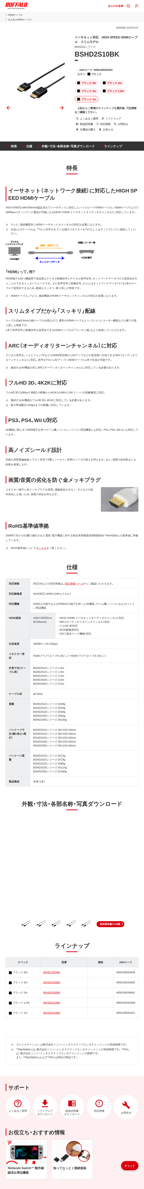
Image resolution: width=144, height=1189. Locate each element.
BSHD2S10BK (51, 1013)
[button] (110, 924)
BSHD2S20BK (51, 992)
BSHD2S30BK (51, 982)
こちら (42, 548)
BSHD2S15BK (51, 1002)
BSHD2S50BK (51, 972)
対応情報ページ (74, 583)
